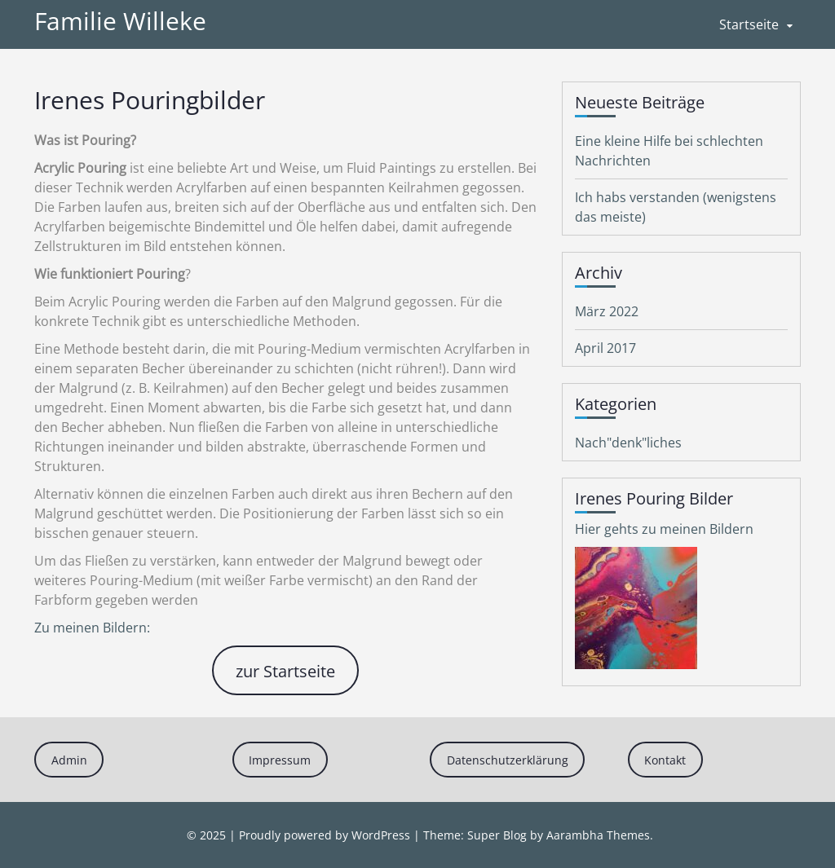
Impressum (280, 760)
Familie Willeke (120, 20)
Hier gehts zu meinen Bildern (664, 529)
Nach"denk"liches (628, 443)
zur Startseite (285, 670)
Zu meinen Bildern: (92, 628)
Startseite (749, 24)
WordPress (380, 835)
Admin (69, 760)
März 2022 (606, 311)
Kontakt (665, 760)
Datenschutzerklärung (507, 760)
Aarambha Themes (598, 835)
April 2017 (605, 348)
